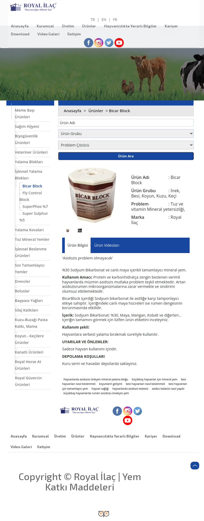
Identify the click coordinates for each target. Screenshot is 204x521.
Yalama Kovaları (29, 229)
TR (93, 19)
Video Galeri (49, 34)
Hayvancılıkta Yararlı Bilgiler (131, 26)
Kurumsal (47, 26)
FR (115, 19)
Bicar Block (30, 185)
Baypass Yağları (29, 300)
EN (103, 19)
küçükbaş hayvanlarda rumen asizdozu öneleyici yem (96, 393)
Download (21, 34)
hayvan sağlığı (100, 388)
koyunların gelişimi (110, 384)
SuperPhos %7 (33, 206)
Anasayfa (21, 26)
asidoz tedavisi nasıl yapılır (168, 388)
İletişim (75, 34)
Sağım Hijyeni (27, 126)
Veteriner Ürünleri (31, 152)
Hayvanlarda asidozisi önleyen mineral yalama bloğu (95, 379)
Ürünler (90, 26)
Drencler (22, 281)
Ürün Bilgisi (77, 245)
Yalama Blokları (29, 161)
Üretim (69, 26)
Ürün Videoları (106, 245)
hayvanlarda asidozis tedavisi (130, 388)
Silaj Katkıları (26, 310)
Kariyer (173, 26)
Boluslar (22, 290)
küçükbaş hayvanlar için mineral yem (154, 379)
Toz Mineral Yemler (32, 239)
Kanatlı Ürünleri (29, 352)
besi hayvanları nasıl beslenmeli (145, 384)
